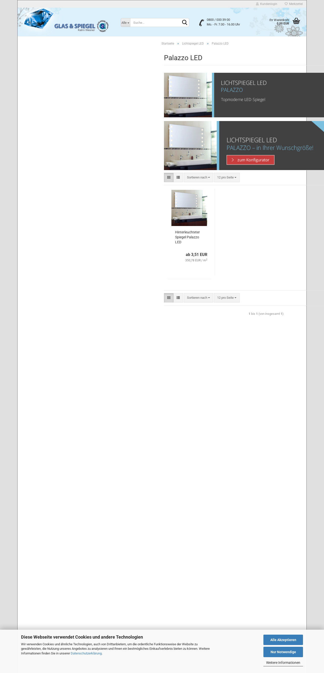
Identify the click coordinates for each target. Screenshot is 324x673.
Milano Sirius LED (41, 231)
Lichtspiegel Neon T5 (40, 107)
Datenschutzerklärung (86, 653)
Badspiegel (33, 72)
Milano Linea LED (41, 217)
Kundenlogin (266, 4)
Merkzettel (294, 4)
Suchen (54, 410)
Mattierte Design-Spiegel (42, 89)
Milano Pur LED (39, 224)
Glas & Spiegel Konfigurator (44, 370)
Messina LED (38, 203)
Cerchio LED (37, 147)
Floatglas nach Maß (39, 54)
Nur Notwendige (283, 652)
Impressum (30, 575)
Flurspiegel (33, 80)
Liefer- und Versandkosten (41, 605)
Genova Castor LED (42, 161)
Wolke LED (36, 309)
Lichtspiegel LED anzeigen (47, 132)
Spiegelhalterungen (38, 344)
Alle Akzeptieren (283, 640)
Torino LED (36, 302)
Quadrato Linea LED (43, 274)
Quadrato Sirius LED (43, 288)
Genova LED (37, 175)
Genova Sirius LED (42, 196)
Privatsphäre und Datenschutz (44, 556)
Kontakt (27, 585)
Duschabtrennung (37, 45)
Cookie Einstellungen (37, 615)
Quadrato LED (38, 267)
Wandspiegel (34, 335)
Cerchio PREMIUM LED (45, 153)
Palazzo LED (37, 238)
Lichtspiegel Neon (37, 98)
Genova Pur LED (40, 189)
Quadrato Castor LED (43, 252)
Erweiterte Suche (54, 422)
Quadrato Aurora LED (43, 246)
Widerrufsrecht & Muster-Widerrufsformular (54, 595)
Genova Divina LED (42, 168)
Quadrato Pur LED (41, 281)
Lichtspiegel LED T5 (39, 317)
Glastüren (32, 352)
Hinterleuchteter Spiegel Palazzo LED (119, 238)
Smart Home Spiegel (39, 116)
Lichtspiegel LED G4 (39, 326)
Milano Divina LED (41, 210)
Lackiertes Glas (36, 63)
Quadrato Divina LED (43, 260)
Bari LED (35, 139)
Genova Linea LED (41, 182)
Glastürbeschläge (37, 361)
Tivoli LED (36, 295)
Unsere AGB (30, 566)
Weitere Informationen (283, 663)
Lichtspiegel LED (37, 124)
